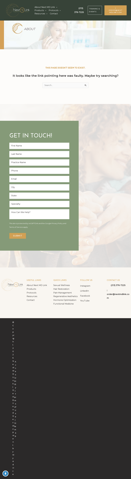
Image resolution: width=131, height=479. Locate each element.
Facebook (85, 296)
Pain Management (62, 293)
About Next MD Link (37, 285)
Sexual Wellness (61, 285)
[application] (56, 7)
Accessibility (15, 375)
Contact (31, 300)
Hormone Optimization (64, 300)
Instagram (85, 286)
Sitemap (15, 429)
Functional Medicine (63, 304)
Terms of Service (16, 227)
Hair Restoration (61, 289)
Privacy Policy (57, 223)
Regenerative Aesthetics (65, 296)
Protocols (31, 293)
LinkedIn (84, 291)
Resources (32, 296)
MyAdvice (13, 464)
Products (31, 289)
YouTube (84, 301)
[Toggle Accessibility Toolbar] (5, 474)
